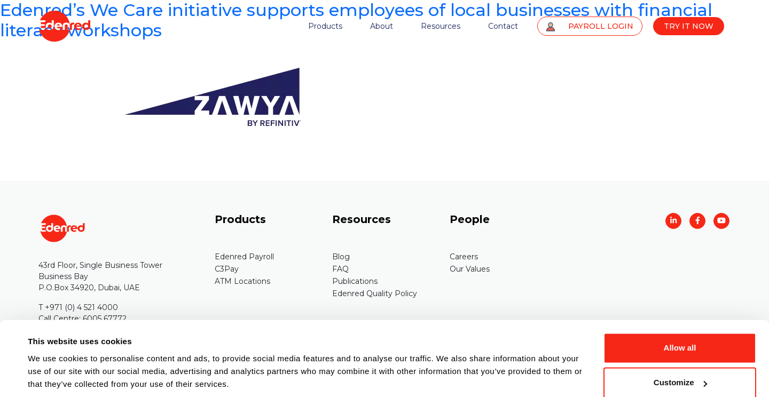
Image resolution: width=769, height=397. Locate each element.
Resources (440, 26)
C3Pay (227, 269)
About (381, 26)
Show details (52, 375)
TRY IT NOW (688, 26)
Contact (503, 26)
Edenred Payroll (244, 256)
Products (325, 26)
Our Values (470, 269)
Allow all (680, 310)
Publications (355, 281)
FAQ (340, 269)
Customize (680, 345)
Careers (464, 256)
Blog (341, 256)
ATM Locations (242, 281)
